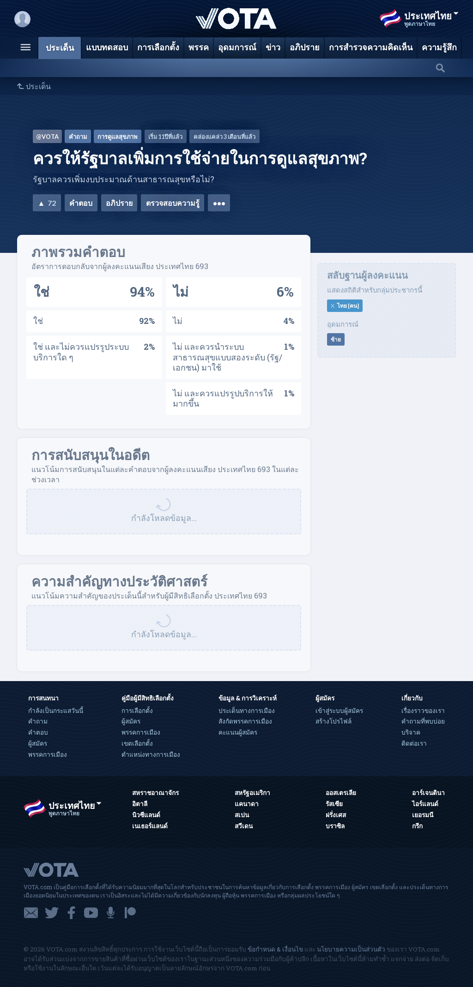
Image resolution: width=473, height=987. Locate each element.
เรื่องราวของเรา (423, 710)
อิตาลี (139, 804)
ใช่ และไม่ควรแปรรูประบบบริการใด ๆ (81, 352)
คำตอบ (80, 202)
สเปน (242, 815)
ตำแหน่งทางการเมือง (150, 754)
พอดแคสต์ (110, 912)
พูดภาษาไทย (419, 24)
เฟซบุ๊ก (71, 912)
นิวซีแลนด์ (146, 815)
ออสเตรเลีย (341, 792)
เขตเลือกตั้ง (137, 743)
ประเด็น (38, 86)
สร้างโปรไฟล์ (333, 721)
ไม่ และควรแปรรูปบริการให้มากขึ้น (223, 398)
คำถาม (38, 721)
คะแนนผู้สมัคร (237, 732)
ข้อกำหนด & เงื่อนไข (275, 949)
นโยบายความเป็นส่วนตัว (351, 949)
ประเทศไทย (431, 15)
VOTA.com (74, 869)
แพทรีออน (130, 912)
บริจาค (410, 732)
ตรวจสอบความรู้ (173, 202)
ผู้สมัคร (37, 743)
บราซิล (335, 826)
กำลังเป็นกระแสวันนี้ (55, 710)
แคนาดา (247, 804)
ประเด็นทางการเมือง (246, 710)
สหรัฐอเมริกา (252, 792)
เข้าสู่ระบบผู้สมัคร (339, 710)
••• (219, 202)
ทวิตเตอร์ (51, 912)
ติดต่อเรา (414, 743)
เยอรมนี (422, 815)
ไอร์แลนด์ (425, 804)
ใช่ (41, 291)
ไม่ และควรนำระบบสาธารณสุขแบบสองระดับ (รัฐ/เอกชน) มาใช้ (227, 357)
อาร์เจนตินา (428, 792)
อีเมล (31, 912)
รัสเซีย (334, 804)
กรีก (417, 826)
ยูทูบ (91, 912)
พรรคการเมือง (47, 754)
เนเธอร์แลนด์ (150, 826)
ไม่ (180, 291)
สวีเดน (244, 826)
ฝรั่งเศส (336, 815)
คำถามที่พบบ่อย (423, 721)
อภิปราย (119, 202)
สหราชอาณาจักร (155, 792)
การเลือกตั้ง (137, 710)
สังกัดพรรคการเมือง (245, 721)
